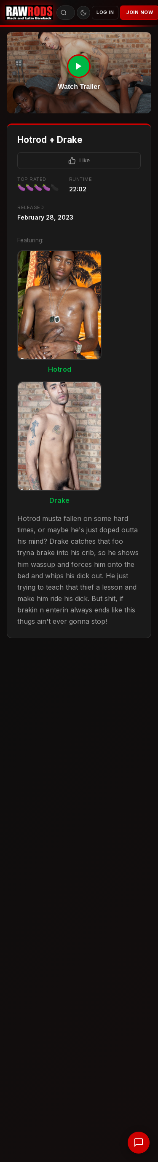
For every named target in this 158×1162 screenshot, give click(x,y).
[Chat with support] (139, 1143)
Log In (105, 12)
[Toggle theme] (83, 12)
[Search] (63, 12)
